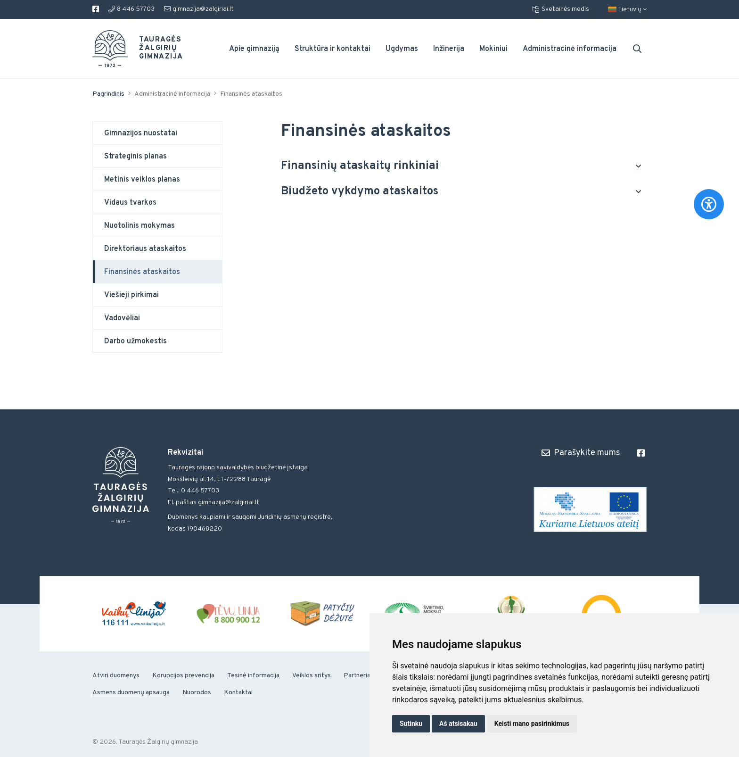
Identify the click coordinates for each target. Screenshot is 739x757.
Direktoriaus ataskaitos (145, 249)
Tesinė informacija (253, 676)
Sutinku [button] (411, 723)
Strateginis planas (135, 156)
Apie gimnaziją (254, 49)
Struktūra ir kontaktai (332, 49)
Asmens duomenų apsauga (131, 693)
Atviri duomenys (116, 676)
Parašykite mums (581, 452)
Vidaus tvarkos (130, 203)
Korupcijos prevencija (183, 676)
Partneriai (358, 676)
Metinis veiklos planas (142, 179)
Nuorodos (196, 693)
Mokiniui (493, 49)
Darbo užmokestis (135, 341)
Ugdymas (402, 49)
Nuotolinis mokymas (139, 226)
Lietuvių (627, 10)
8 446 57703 (131, 9)
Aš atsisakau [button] (458, 723)
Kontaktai (238, 693)
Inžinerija (448, 49)
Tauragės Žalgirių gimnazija (155, 48)
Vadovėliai (122, 318)
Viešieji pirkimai (131, 295)
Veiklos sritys (311, 676)
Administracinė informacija (569, 49)
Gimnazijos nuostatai (140, 133)
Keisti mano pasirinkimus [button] (531, 723)
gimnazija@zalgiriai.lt (199, 9)
